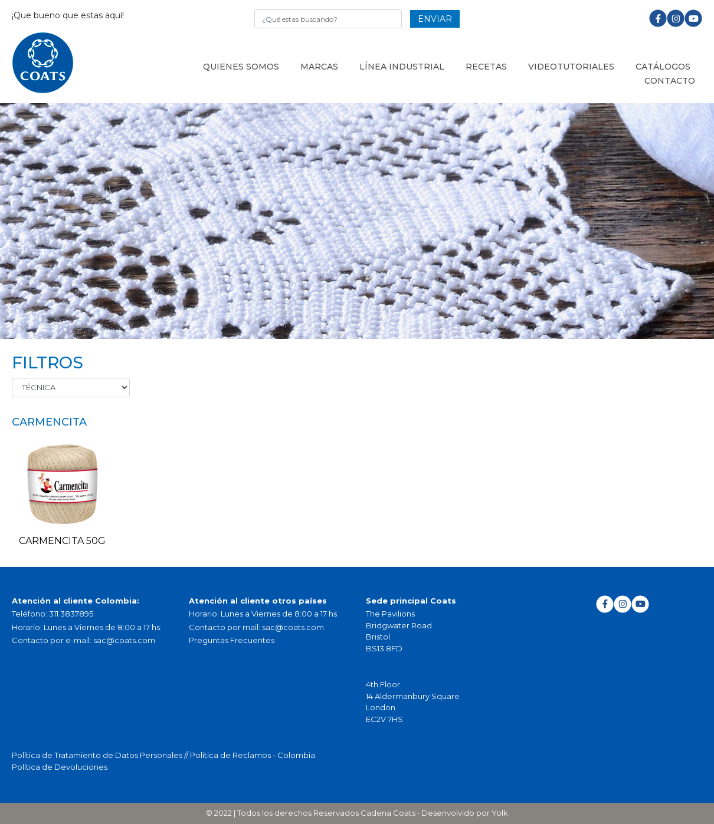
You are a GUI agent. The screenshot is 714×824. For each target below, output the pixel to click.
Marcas (319, 66)
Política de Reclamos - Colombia (252, 755)
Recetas (486, 66)
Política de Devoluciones (59, 767)
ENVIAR (435, 19)
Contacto (669, 80)
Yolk (500, 813)
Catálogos (663, 66)
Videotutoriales (571, 66)
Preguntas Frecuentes (231, 640)
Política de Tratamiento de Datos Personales (98, 755)
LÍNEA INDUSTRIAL (401, 66)
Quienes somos (241, 66)
